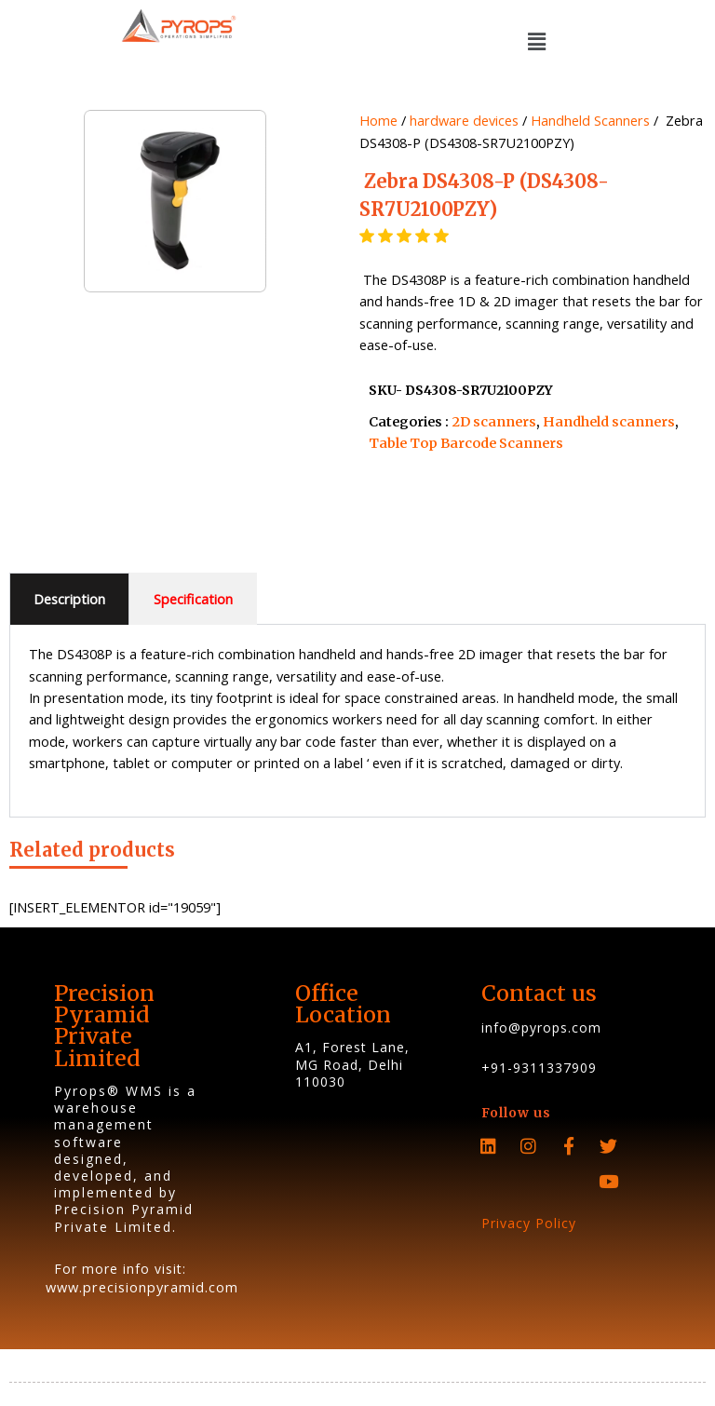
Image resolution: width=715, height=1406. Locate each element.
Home (378, 120)
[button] (536, 41)
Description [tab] (69, 598)
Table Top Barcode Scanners (466, 443)
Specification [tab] (193, 598)
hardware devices (464, 120)
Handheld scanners (609, 421)
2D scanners (494, 421)
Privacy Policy (528, 1223)
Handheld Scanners (590, 120)
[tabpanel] (357, 721)
